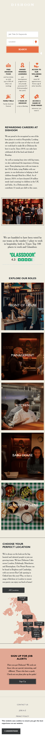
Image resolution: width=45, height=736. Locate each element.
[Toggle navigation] (5, 4)
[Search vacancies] (23, 49)
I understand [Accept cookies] (11, 731)
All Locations (13, 590)
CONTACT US (22, 705)
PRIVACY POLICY (22, 716)
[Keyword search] (22, 34)
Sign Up (22, 681)
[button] (22, 306)
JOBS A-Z (22, 710)
